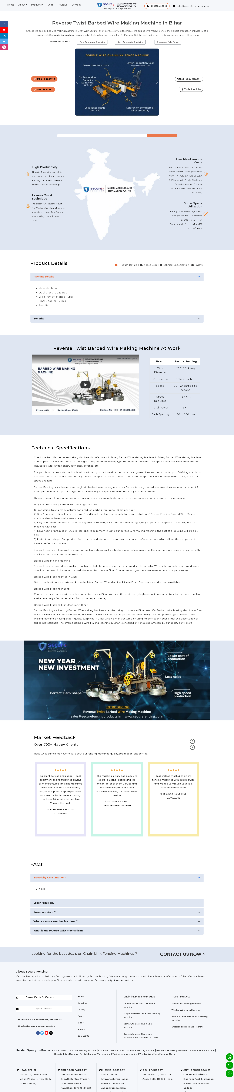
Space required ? (44, 912)
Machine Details (43, 276)
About (21, 4)
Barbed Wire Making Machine (171, 1050)
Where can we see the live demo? (55, 921)
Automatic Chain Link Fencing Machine (76, 1050)
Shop (51, 4)
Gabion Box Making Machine (186, 1003)
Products (36, 4)
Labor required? (43, 902)
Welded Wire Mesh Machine (185, 1010)
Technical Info (191, 89)
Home (10, 4)
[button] (157, 6)
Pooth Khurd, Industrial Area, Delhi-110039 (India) (158, 1074)
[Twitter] (4, 41)
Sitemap (82, 1029)
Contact (76, 4)
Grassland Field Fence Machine (187, 1027)
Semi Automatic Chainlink (130, 42)
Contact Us (83, 1036)
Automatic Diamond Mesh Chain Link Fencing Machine (126, 1050)
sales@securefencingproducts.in (37, 1026)
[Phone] (227, 1063)
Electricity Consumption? (49, 877)
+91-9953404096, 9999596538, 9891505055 (39, 1019)
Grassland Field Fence (167, 42)
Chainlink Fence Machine (202, 1050)
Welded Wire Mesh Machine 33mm (157, 1054)
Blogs (81, 1023)
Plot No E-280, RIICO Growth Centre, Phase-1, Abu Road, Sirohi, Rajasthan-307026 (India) (76, 1079)
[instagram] (4, 47)
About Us (82, 1003)
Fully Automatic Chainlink (92, 42)
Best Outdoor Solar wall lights (173, 802)
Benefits (38, 318)
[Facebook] (4, 23)
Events (81, 1016)
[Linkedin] (4, 35)
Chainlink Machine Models (139, 996)
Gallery (81, 1010)
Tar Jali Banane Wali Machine (95, 1054)
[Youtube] (4, 29)
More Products (180, 996)
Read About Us (123, 980)
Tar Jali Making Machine (125, 1054)
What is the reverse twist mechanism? (58, 930)
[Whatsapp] (228, 1072)
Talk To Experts (44, 78)
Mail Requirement (189, 78)
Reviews (63, 4)
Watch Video (43, 89)
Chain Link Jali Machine (66, 1054)
